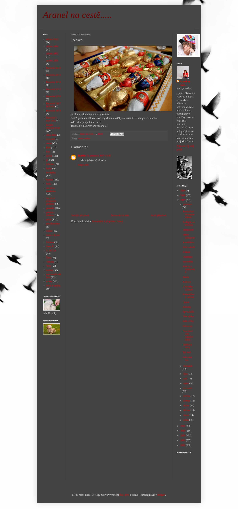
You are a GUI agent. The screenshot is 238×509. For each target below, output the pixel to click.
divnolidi (50, 139)
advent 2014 (52, 46)
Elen (48, 147)
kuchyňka (51, 172)
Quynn (186, 302)
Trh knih (187, 352)
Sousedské (188, 261)
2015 (183, 430)
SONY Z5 (51, 250)
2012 (183, 445)
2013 (183, 440)
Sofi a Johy (188, 321)
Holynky (187, 307)
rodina (87, 138)
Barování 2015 (53, 89)
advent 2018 (52, 60)
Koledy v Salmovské (189, 269)
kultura (49, 179)
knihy (49, 168)
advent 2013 (52, 39)
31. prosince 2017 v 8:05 (99, 155)
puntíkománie (53, 223)
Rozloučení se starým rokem (188, 214)
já (47, 160)
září (185, 378)
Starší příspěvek (159, 215)
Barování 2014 (53, 82)
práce (48, 219)
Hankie (82, 155)
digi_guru (124, 494)
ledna (186, 420)
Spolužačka (188, 311)
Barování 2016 (53, 96)
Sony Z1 (50, 246)
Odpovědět (83, 165)
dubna (186, 405)
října (185, 373)
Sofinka (50, 242)
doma (80, 138)
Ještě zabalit (189, 247)
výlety (49, 281)
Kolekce (187, 282)
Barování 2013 (53, 75)
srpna (186, 383)
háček (49, 155)
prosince (187, 204)
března (187, 410)
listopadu (187, 366)
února (186, 415)
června (187, 396)
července (187, 388)
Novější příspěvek (80, 215)
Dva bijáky (188, 316)
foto (48, 151)
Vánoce (186, 252)
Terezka (50, 261)
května (187, 400)
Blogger (161, 494)
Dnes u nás (188, 229)
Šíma (48, 257)
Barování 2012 (53, 68)
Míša (48, 183)
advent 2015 (52, 53)
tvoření (49, 270)
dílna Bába (51, 135)
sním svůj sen (52, 235)
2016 (183, 426)
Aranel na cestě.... (185, 83)
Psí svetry (187, 326)
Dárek (186, 277)
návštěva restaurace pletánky (51, 201)
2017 (183, 200)
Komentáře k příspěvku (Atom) (107, 221)
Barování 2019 (53, 110)
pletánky (50, 208)
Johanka (50, 164)
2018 (183, 195)
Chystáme (188, 256)
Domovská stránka (120, 215)
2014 (183, 435)
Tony (48, 266)
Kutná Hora (188, 242)
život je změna (53, 285)
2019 (183, 190)
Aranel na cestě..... (77, 15)
